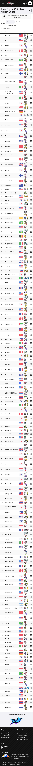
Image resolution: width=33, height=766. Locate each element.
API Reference (5, 736)
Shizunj (7, 623)
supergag (8, 397)
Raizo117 (8, 664)
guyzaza (7, 702)
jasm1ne (7, 141)
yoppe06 (8, 430)
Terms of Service (23, 762)
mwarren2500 (9, 310)
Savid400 (8, 695)
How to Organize (6, 734)
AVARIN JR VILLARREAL (9, 92)
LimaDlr (7, 673)
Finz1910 (8, 288)
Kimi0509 (8, 146)
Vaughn (7, 257)
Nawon (7, 200)
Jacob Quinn (8, 517)
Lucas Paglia (9, 223)
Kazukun (7, 356)
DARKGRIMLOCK (10, 699)
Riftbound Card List (23, 739)
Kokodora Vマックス (11, 608)
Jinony (7, 115)
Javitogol (7, 40)
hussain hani (8, 324)
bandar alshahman (10, 155)
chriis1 (7, 383)
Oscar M (7, 414)
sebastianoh (9, 401)
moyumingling (9, 612)
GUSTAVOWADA (10, 60)
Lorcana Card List (22, 736)
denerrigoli (8, 278)
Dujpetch (8, 707)
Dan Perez (8, 618)
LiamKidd (8, 489)
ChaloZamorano (10, 81)
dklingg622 (8, 335)
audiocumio (8, 526)
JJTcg (6, 98)
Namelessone (9, 387)
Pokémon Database (23, 732)
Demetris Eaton (10, 262)
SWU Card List (21, 737)
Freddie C (8, 125)
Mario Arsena (9, 542)
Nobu (7, 409)
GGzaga (7, 513)
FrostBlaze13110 (10, 597)
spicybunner (9, 628)
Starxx (7, 359)
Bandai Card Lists (22, 734)
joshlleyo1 (8, 534)
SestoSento (8, 522)
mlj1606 (7, 343)
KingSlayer (8, 669)
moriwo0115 (9, 214)
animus (7, 189)
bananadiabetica (10, 252)
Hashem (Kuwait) (10, 193)
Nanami (7, 454)
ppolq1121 (8, 494)
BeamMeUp (8, 375)
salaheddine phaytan (11, 449)
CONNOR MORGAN (11, 347)
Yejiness (7, 691)
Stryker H (8, 661)
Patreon (4, 748)
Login (24, 3)
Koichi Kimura (9, 498)
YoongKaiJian (9, 678)
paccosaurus (9, 445)
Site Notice (5, 764)
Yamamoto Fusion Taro (10, 507)
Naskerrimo (8, 405)
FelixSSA (7, 240)
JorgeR (7, 604)
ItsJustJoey (8, 547)
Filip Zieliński (9, 458)
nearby (7, 539)
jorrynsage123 (9, 339)
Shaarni (7, 175)
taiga (6, 601)
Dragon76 (8, 319)
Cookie (7, 329)
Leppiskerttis (9, 557)
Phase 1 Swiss (11, 25)
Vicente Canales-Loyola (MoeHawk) (11, 393)
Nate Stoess (9, 561)
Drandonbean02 (10, 379)
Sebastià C (8, 218)
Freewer (7, 352)
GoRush (7, 227)
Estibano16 (8, 566)
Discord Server (5, 737)
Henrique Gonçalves (11, 588)
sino (6, 204)
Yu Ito (7, 130)
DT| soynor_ (9, 243)
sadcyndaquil (9, 196)
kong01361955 (10, 576)
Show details (6, 28)
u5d (6, 479)
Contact (4, 762)
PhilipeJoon (8, 642)
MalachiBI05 (9, 584)
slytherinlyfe (9, 247)
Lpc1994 (8, 364)
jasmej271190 (9, 208)
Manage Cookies (15, 764)
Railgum (7, 683)
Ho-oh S (7, 45)
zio (6, 55)
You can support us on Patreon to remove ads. (16, 16)
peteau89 (8, 185)
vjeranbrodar (9, 688)
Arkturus (7, 653)
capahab (7, 475)
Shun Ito (7, 418)
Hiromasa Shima (10, 274)
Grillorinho (8, 151)
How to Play (5, 732)
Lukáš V (7, 136)
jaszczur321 (9, 426)
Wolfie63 (8, 631)
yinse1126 (8, 299)
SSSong (7, 657)
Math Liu (7, 35)
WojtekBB (8, 650)
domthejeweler (10, 437)
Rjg (6, 580)
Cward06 (8, 552)
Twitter (4, 746)
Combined (10, 22)
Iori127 (7, 170)
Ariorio (7, 103)
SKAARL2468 (9, 503)
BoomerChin (9, 484)
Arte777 (7, 314)
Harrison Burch (9, 65)
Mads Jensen (9, 51)
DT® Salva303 (9, 646)
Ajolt (6, 70)
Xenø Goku (8, 434)
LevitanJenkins (9, 571)
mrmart (7, 469)
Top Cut (18, 22)
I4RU (6, 77)
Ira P (6, 283)
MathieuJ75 (8, 369)
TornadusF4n (9, 530)
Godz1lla (8, 108)
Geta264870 (9, 441)
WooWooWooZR (10, 293)
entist (7, 635)
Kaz (6, 423)
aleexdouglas (9, 232)
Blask (6, 119)
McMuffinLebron (10, 111)
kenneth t (8, 271)
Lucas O (7, 159)
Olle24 (7, 73)
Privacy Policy (12, 762)
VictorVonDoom (10, 181)
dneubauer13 (9, 592)
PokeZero (8, 639)
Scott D (7, 266)
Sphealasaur (9, 165)
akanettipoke (9, 304)
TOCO (7, 87)
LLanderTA (8, 236)
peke (6, 464)
